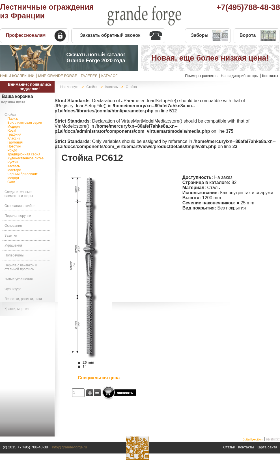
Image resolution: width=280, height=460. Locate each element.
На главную (69, 87)
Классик (13, 138)
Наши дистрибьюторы (240, 76)
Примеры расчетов (201, 76)
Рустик (12, 162)
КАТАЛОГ (109, 76)
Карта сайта (267, 447)
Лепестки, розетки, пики (23, 299)
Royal (11, 130)
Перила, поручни (18, 216)
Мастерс (14, 170)
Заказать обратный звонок (110, 35)
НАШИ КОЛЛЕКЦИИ (17, 76)
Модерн (13, 127)
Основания (13, 226)
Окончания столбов (20, 206)
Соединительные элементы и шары (19, 194)
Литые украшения (19, 279)
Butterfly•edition (252, 439)
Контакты (270, 76)
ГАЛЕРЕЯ (89, 76)
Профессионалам (26, 35)
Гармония (15, 142)
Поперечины (14, 255)
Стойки (10, 115)
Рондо (12, 150)
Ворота (248, 35)
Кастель (13, 166)
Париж (12, 119)
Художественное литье (25, 158)
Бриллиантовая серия (24, 123)
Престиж (14, 146)
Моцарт (13, 178)
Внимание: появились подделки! (30, 86)
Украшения (13, 245)
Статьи (229, 447)
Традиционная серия (23, 154)
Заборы (199, 35)
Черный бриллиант (22, 174)
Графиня (14, 134)
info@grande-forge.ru (69, 447)
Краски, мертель (17, 309)
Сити (11, 182)
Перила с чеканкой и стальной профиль (21, 267)
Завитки (11, 236)
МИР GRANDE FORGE (57, 76)
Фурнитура (13, 289)
